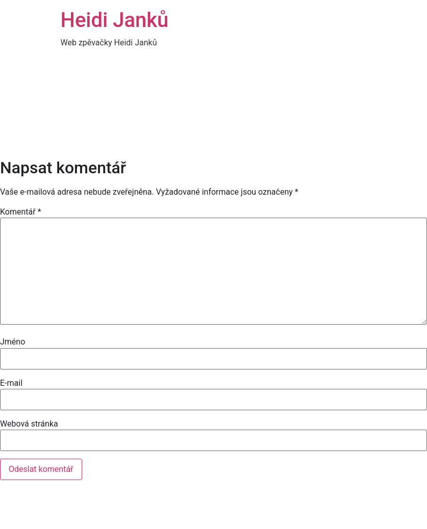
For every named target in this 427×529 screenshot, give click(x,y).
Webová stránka (29, 424)
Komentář (20, 212)
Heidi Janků (115, 20)
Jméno (12, 342)
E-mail (11, 383)
